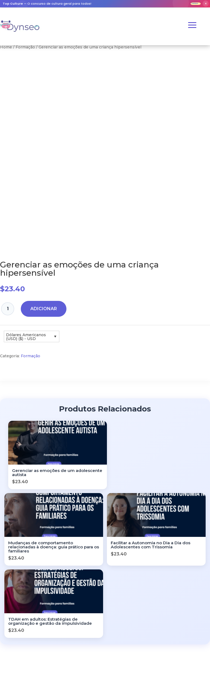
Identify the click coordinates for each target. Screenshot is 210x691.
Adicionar (43, 311)
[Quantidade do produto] (8, 312)
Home (6, 50)
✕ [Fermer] (206, 5)
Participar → (188, 5)
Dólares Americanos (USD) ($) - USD (26, 339)
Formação (25, 50)
